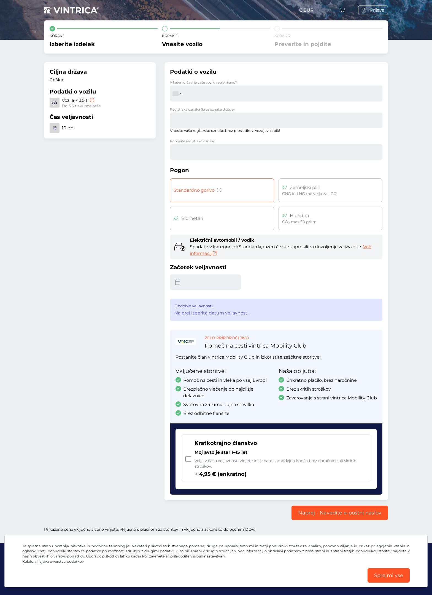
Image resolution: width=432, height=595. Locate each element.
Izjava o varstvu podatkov (61, 561)
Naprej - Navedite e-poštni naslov (339, 513)
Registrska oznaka (202, 109)
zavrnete (157, 556)
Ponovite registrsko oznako (192, 141)
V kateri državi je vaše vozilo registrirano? (203, 82)
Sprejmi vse (388, 575)
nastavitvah (214, 556)
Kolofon (29, 561)
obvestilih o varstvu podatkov (58, 556)
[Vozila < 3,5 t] (91, 100)
